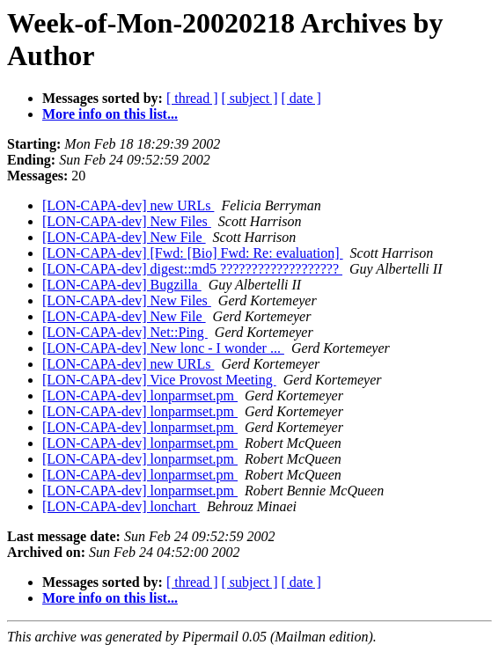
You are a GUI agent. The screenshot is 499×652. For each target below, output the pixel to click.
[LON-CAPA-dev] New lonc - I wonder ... (163, 348)
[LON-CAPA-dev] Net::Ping (125, 332)
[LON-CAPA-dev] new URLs (128, 205)
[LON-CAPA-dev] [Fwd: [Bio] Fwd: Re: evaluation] (192, 252)
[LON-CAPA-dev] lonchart (121, 506)
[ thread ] (192, 98)
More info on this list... (110, 113)
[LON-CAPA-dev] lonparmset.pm (140, 395)
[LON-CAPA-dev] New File (124, 237)
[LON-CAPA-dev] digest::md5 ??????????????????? (192, 268)
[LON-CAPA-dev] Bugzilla (122, 284)
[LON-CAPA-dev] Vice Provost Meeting (159, 379)
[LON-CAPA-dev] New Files (126, 221)
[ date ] (301, 98)
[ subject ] (250, 98)
